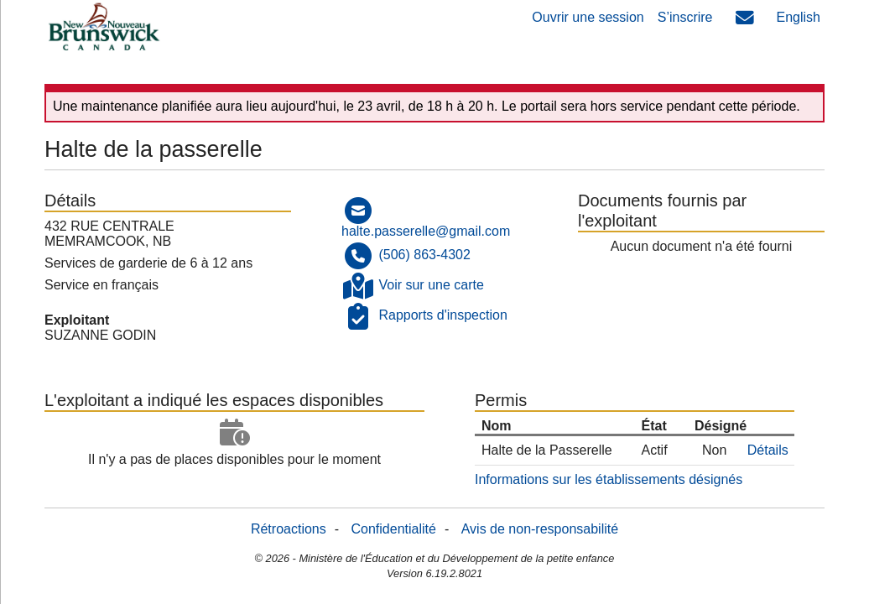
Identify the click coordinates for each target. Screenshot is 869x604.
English (798, 17)
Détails (767, 450)
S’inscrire (685, 17)
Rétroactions (288, 529)
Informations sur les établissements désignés (608, 479)
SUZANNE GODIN (100, 335)
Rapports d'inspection (442, 316)
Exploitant (76, 320)
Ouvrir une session (587, 17)
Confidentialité (393, 529)
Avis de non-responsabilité (539, 529)
